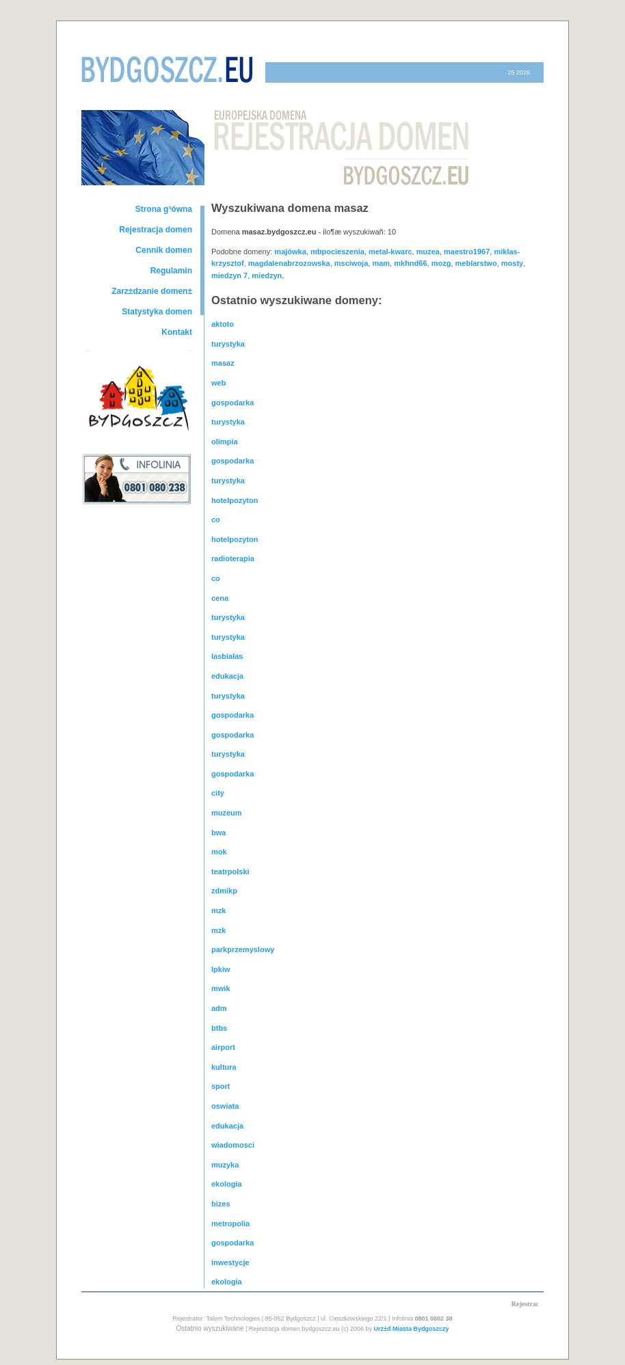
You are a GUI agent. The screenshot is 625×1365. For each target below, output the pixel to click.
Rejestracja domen (155, 229)
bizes (220, 1204)
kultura (224, 1067)
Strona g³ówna (163, 209)
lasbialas (227, 656)
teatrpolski (230, 871)
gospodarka (232, 402)
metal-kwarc (390, 251)
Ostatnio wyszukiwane (210, 1328)
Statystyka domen (157, 311)
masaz (223, 363)
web (218, 383)
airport (223, 1047)
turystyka (228, 344)
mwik (220, 988)
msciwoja (351, 263)
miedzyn (267, 275)
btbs (219, 1028)
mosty (512, 263)
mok (219, 852)
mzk (218, 910)
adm (219, 1008)
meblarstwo (476, 263)
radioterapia (232, 558)
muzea (428, 251)
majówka (290, 251)
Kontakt (176, 332)
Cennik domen (163, 250)
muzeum (226, 813)
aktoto (222, 324)
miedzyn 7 (229, 275)
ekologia (226, 1184)
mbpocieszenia (337, 251)
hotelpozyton (234, 500)
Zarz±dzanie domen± (151, 291)
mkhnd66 (410, 263)
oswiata (225, 1106)
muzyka (225, 1165)
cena (219, 598)
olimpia (224, 441)
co (215, 519)
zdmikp (224, 891)
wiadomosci (232, 1145)
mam (381, 263)
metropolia (230, 1223)
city (217, 793)
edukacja (227, 676)
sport (220, 1086)
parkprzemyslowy (242, 949)
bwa (218, 832)
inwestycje (230, 1262)
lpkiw (220, 969)
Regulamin (171, 270)
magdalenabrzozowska (289, 263)
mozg (441, 263)
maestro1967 (467, 251)
